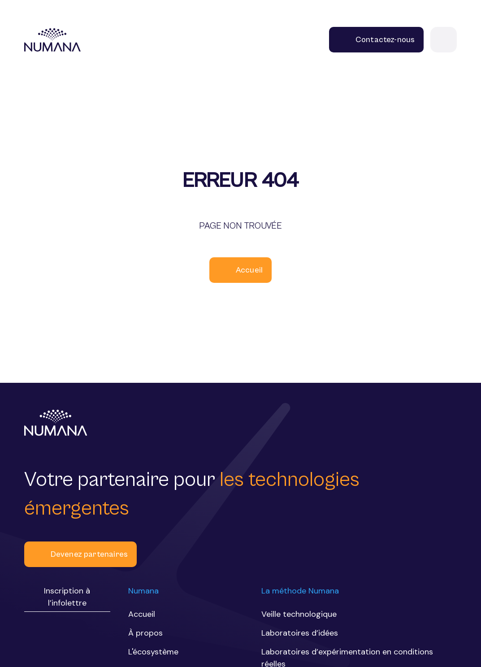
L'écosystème (153, 651)
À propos (145, 633)
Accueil (240, 270)
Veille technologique (299, 614)
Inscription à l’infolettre (67, 596)
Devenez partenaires (80, 554)
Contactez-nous (376, 39)
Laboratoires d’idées (299, 633)
